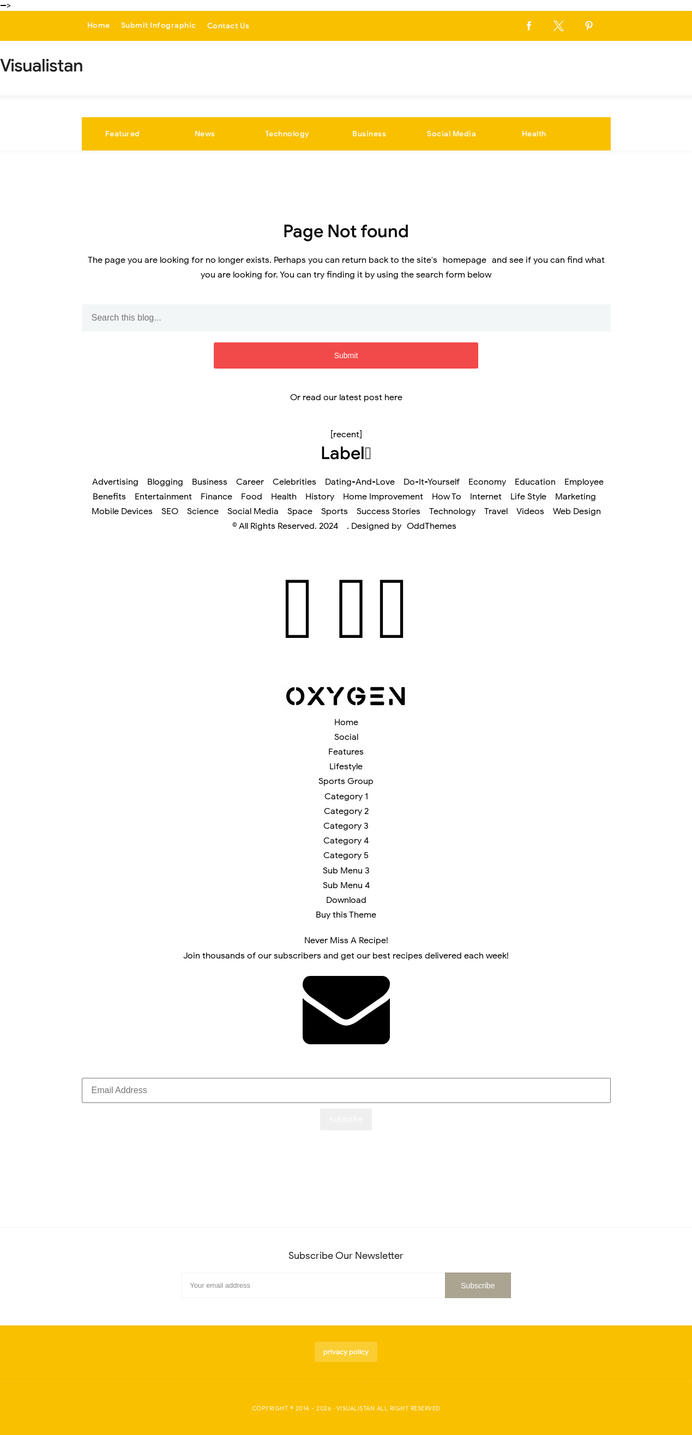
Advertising (115, 482)
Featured (122, 133)
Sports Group (346, 781)
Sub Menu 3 (346, 870)
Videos (530, 511)
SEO (169, 511)
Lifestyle (346, 766)
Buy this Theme (346, 914)
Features (346, 751)
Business (369, 133)
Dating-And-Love (360, 482)
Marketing (575, 496)
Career (250, 482)
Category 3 (346, 826)
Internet (486, 496)
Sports (334, 511)
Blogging (165, 482)
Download (346, 900)
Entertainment (163, 496)
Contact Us (228, 26)
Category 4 (346, 840)
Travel (496, 511)
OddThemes (431, 526)
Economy (487, 482)
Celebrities (294, 482)
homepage (464, 260)
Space (299, 511)
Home (98, 26)
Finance (216, 496)
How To (446, 496)
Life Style (528, 496)
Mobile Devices (122, 511)
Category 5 (346, 855)
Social (346, 737)
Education (535, 482)
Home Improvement (383, 496)
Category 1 (346, 796)
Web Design (577, 511)
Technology (287, 133)
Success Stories (388, 511)
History (319, 496)
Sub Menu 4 (346, 885)
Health (534, 133)
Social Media (451, 133)
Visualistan (355, 1408)
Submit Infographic (158, 26)
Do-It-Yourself (432, 482)
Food (251, 496)
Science (203, 511)
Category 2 (346, 811)
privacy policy (346, 1351)
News (205, 133)
